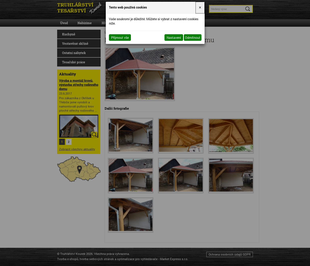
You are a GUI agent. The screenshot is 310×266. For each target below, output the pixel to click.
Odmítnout (192, 37)
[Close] (200, 7)
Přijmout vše (120, 37)
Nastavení (174, 37)
